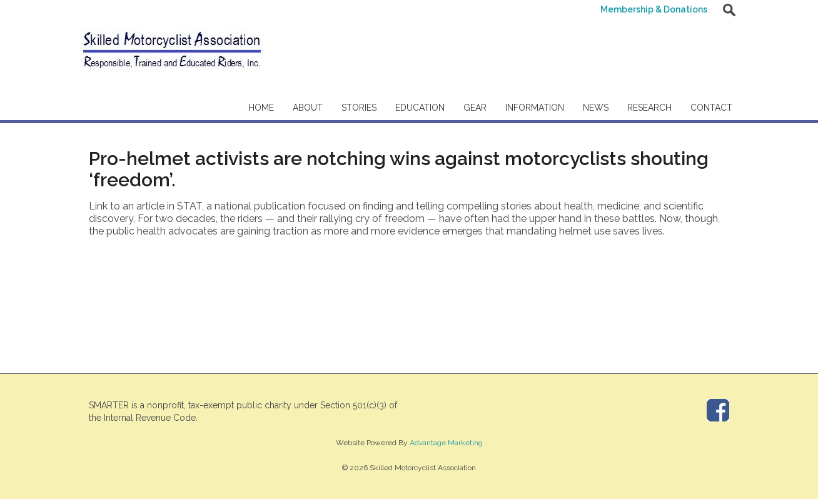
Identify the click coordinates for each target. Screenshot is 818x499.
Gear (475, 108)
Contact (711, 108)
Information (534, 108)
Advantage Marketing (446, 442)
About (308, 108)
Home (261, 108)
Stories (358, 108)
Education (420, 108)
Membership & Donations (653, 9)
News (595, 108)
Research (649, 108)
